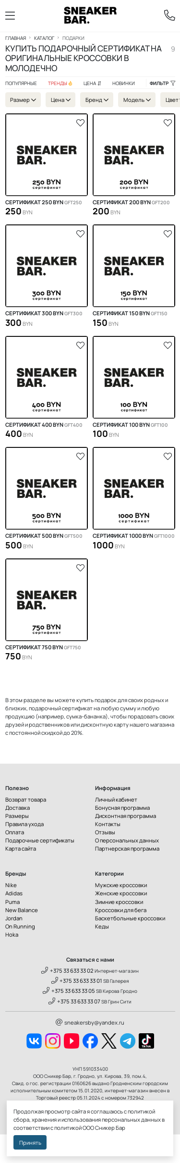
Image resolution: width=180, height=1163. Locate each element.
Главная (15, 38)
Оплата (14, 832)
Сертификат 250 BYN (43, 202)
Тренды (60, 83)
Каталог (44, 38)
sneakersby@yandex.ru (90, 1022)
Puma (12, 901)
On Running (20, 926)
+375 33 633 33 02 (67, 970)
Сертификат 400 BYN (44, 425)
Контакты (107, 824)
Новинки (123, 83)
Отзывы (105, 832)
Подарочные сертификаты (39, 840)
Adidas (14, 893)
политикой (68, 1127)
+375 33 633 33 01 (77, 980)
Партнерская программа (127, 848)
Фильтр (162, 83)
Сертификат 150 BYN (130, 313)
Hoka (11, 934)
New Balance (21, 910)
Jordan (14, 918)
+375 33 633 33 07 (74, 1001)
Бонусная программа (122, 807)
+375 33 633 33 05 (69, 990)
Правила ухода (24, 824)
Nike (11, 885)
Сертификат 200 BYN (131, 202)
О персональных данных (127, 840)
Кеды (102, 926)
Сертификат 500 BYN (44, 536)
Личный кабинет (116, 799)
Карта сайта (20, 848)
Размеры (17, 815)
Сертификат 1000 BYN (134, 536)
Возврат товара (25, 799)
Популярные (21, 83)
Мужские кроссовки (121, 885)
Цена (92, 83)
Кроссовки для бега (120, 910)
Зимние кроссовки (119, 901)
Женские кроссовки (121, 893)
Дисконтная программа (125, 815)
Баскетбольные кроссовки (130, 918)
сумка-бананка (86, 716)
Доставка (17, 807)
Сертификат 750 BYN (43, 647)
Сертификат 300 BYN (44, 313)
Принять (30, 1142)
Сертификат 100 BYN (130, 425)
